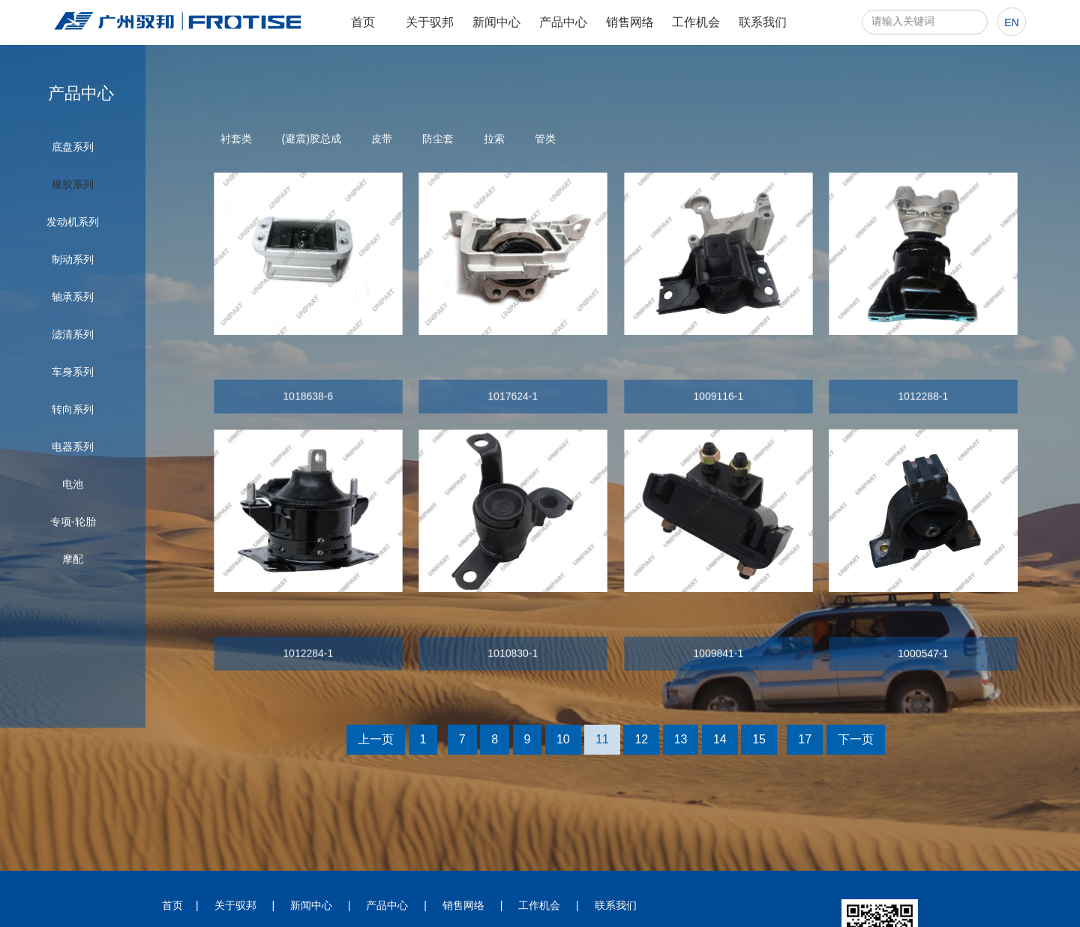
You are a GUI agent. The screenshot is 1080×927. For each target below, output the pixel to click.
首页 (363, 22)
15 (759, 739)
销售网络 (630, 22)
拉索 (494, 139)
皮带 (381, 139)
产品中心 (563, 22)
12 (641, 739)
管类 (545, 139)
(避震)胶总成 (311, 139)
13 (681, 739)
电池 (72, 484)
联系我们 (763, 22)
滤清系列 (73, 334)
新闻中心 (496, 22)
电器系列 (73, 447)
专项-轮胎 (73, 522)
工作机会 (696, 22)
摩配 (72, 559)
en (1011, 22)
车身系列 (73, 372)
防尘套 (438, 139)
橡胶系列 (73, 184)
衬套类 (236, 139)
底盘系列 (73, 147)
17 (805, 739)
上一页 (376, 739)
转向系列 (73, 409)
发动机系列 (72, 222)
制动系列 (73, 259)
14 (720, 739)
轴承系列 (73, 297)
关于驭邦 (430, 22)
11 (602, 739)
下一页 (856, 739)
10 (563, 739)
